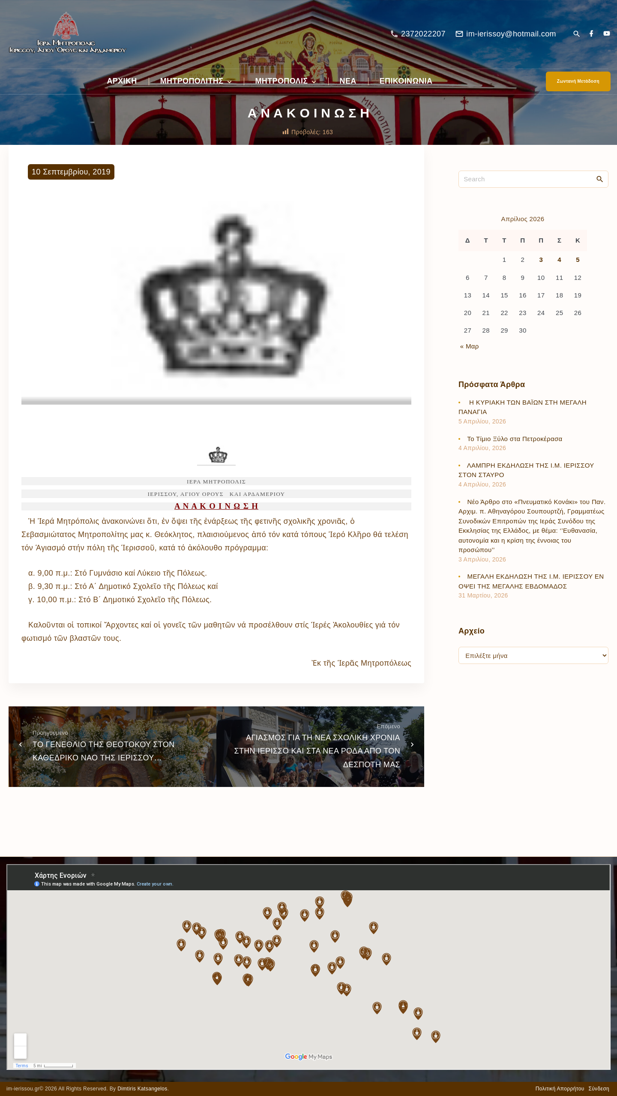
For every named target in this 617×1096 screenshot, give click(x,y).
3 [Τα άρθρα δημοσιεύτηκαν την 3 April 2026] (541, 259)
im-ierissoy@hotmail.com (511, 34)
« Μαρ (469, 346)
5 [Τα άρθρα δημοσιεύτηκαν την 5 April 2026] (578, 259)
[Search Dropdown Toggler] (576, 34)
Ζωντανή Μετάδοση (578, 81)
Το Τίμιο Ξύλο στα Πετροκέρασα (515, 438)
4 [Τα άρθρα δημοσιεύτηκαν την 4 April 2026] (559, 259)
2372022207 (423, 34)
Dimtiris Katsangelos (142, 1089)
